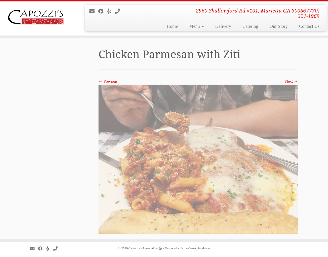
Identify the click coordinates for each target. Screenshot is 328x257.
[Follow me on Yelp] (111, 11)
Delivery (223, 26)
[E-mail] (93, 11)
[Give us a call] (119, 11)
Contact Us (309, 26)
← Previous (108, 81)
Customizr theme (199, 248)
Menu (196, 26)
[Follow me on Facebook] (102, 11)
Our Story (279, 26)
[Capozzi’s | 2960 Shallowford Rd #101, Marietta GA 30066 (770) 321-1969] (38, 18)
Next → (291, 81)
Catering (250, 26)
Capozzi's (134, 248)
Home (172, 26)
